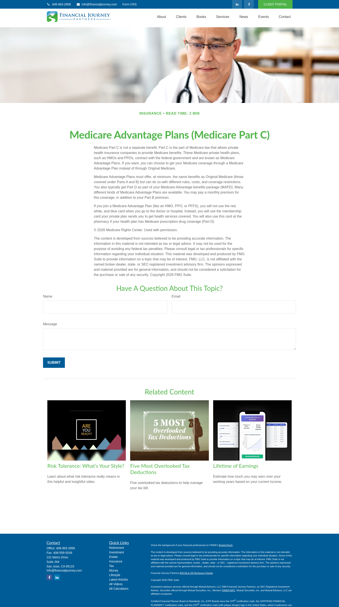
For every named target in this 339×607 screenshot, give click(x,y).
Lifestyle (114, 575)
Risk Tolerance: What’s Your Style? (85, 466)
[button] (161, 17)
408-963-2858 (58, 4)
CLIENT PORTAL (275, 4)
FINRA (225, 590)
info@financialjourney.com (96, 4)
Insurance (115, 561)
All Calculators (118, 588)
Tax (111, 566)
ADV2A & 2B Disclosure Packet (196, 573)
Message (50, 324)
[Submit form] (54, 362)
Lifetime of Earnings (235, 466)
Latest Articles (118, 579)
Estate (113, 557)
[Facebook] (249, 4)
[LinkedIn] (237, 4)
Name (47, 296)
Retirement (116, 547)
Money (113, 570)
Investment (116, 552)
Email (176, 296)
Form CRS (129, 4)
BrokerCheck (226, 545)
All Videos (116, 584)
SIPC (232, 590)
